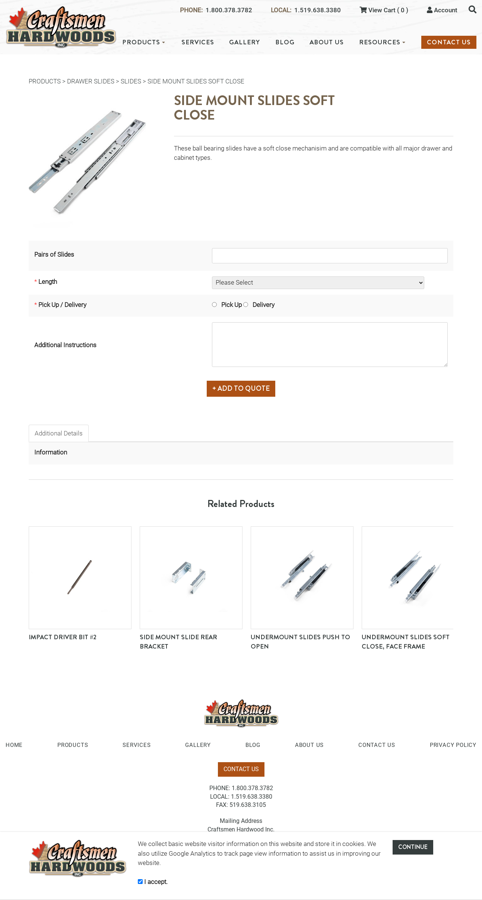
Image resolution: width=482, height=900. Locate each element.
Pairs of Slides (54, 254)
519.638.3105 (247, 804)
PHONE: (191, 10)
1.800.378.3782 (229, 10)
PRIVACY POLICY (453, 745)
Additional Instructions (65, 345)
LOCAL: (281, 10)
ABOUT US (327, 42)
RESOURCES (382, 42)
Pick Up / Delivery (62, 304)
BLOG (285, 42)
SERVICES (197, 42)
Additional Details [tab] (59, 433)
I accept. (153, 881)
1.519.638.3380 (317, 10)
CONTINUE (413, 847)
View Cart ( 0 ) (383, 10)
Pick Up (227, 304)
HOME (14, 745)
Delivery (259, 304)
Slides (131, 81)
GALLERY (244, 42)
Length (47, 281)
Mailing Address (241, 820)
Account (442, 10)
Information (50, 452)
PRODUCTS (143, 42)
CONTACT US (449, 42)
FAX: (222, 804)
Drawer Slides (90, 81)
